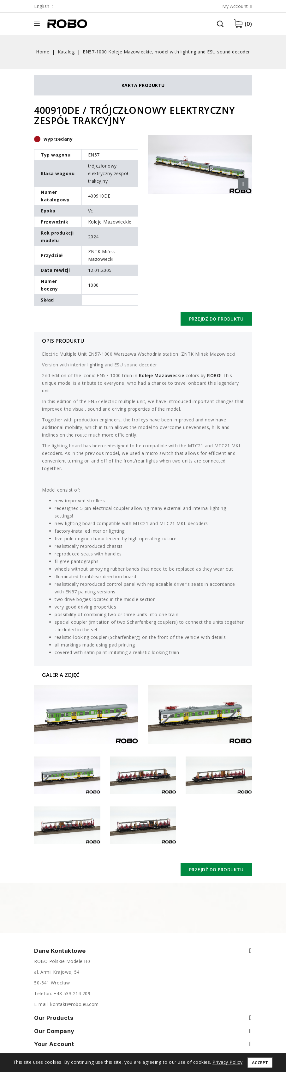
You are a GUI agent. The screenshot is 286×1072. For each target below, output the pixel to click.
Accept (260, 1062)
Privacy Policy (227, 1062)
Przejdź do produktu (216, 319)
